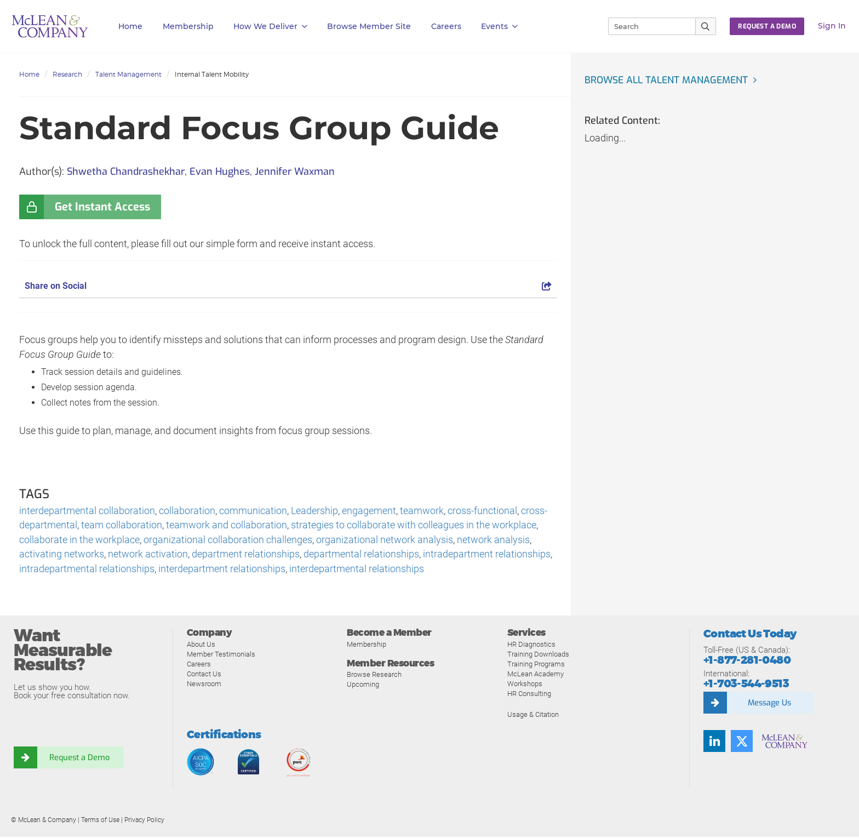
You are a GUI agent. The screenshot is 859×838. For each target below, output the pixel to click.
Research (67, 74)
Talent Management (128, 74)
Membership (188, 26)
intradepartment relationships (487, 555)
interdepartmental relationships (356, 570)
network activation (148, 555)
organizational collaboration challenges (228, 540)
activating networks (61, 555)
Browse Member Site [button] (369, 26)
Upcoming (363, 686)
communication (253, 511)
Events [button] (499, 26)
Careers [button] (446, 26)
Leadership (314, 511)
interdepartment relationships (221, 570)
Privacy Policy (144, 821)
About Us (201, 645)
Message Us (769, 704)
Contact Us (204, 675)
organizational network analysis (384, 540)
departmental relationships (361, 555)
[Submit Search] (706, 26)
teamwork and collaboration (226, 526)
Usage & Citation (533, 715)
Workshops (524, 685)
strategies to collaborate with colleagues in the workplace (413, 526)
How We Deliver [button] (270, 26)
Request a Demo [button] (767, 26)
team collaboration (121, 526)
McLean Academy (535, 675)
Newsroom (204, 685)
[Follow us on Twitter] (742, 743)
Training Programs (536, 665)
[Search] (647, 26)
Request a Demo (79, 759)
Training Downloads (538, 655)
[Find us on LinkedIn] (714, 743)
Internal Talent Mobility (212, 74)
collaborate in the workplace (79, 540)
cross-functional (482, 511)
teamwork (422, 511)
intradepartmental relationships (86, 570)
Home (130, 26)
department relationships (246, 555)
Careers (199, 665)
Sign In (832, 26)
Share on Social (288, 286)
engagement (369, 511)
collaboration (187, 511)
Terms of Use (100, 821)
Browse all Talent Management (668, 80)
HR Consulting (529, 695)
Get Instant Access (102, 206)
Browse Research (374, 676)
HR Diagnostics (531, 645)
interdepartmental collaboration (87, 511)
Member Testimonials (221, 655)
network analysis (493, 540)
